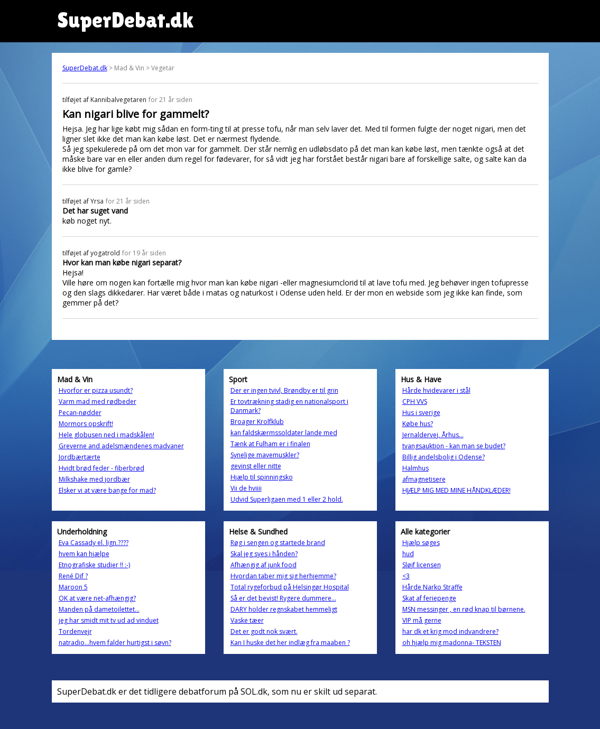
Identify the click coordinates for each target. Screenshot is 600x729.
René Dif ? (73, 575)
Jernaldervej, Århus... (433, 434)
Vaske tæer (247, 620)
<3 (406, 575)
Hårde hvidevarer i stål (436, 390)
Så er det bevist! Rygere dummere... (283, 598)
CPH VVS (414, 401)
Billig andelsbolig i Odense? (443, 457)
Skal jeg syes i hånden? (264, 553)
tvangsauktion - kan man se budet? (453, 445)
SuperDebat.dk (84, 67)
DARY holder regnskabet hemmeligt (283, 609)
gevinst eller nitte (255, 466)
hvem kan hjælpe (84, 553)
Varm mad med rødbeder (97, 401)
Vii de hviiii (246, 488)
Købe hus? (417, 423)
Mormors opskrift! (86, 423)
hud (408, 553)
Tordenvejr (75, 631)
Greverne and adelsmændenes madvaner (121, 445)
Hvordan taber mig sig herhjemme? (283, 575)
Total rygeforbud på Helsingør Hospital (289, 587)
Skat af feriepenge (429, 598)
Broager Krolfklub (257, 421)
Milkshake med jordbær (94, 479)
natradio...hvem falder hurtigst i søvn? (115, 642)
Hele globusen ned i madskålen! (106, 434)
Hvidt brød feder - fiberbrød (101, 468)
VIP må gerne (421, 620)
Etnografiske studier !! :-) (94, 564)
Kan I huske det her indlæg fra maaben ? (290, 642)
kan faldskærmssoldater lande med (283, 432)
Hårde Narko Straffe (432, 587)
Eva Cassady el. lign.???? (93, 542)
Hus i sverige (421, 412)
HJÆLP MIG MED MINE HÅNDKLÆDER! (456, 490)
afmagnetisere (424, 479)
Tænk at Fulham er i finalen (270, 443)
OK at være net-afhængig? (97, 598)
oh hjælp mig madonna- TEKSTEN (451, 642)
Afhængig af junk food (263, 564)
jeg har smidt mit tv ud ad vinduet (109, 620)
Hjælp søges (421, 542)
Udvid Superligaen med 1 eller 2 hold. (286, 499)
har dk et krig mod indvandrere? (450, 631)
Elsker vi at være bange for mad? (107, 490)
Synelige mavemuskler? (264, 454)
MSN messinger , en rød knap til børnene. (463, 609)
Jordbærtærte (79, 457)
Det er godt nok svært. (264, 631)
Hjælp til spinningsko (261, 477)
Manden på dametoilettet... (99, 609)
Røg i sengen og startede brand (277, 542)
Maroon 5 (73, 587)
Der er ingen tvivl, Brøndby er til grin (284, 390)
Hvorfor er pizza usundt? (96, 390)
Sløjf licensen (421, 564)
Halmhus (415, 468)
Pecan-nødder (80, 412)
